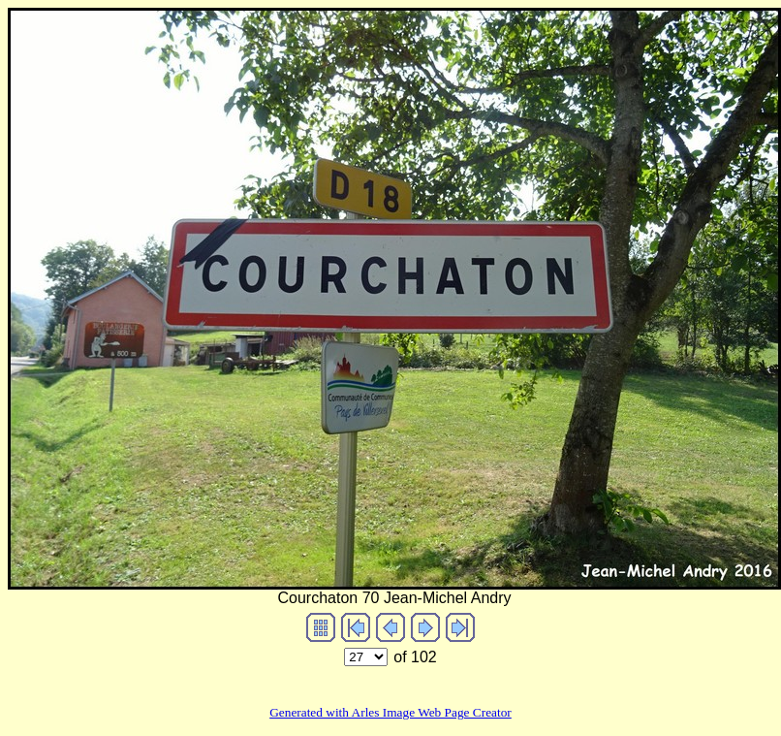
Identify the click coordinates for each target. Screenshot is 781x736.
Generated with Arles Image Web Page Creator (390, 712)
